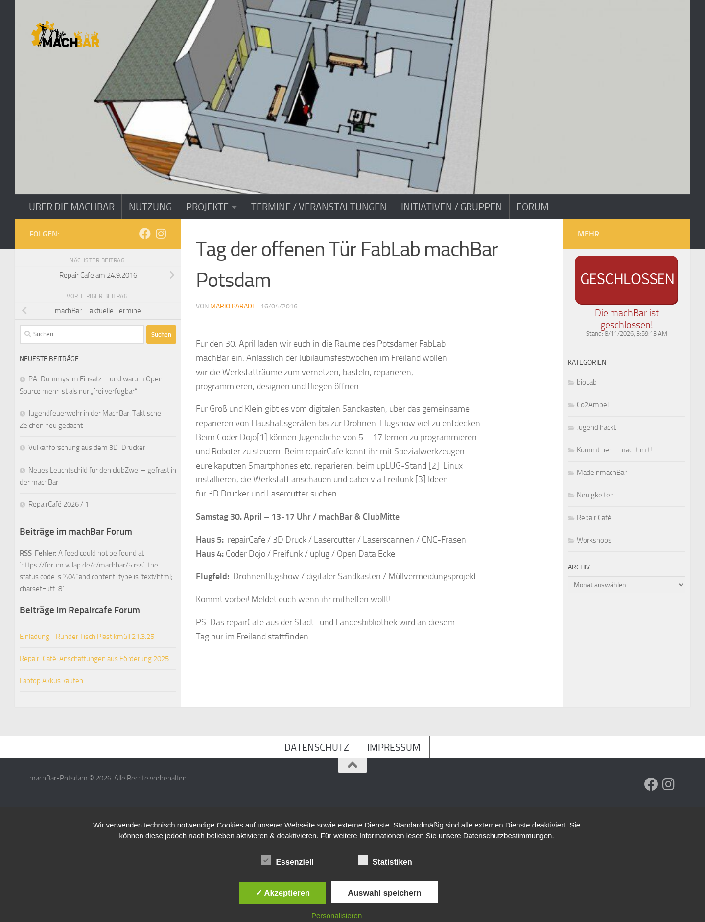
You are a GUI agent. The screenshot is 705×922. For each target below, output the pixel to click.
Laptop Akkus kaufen (51, 680)
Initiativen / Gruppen (451, 207)
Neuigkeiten (595, 495)
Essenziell (287, 860)
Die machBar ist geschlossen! (627, 319)
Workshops (594, 540)
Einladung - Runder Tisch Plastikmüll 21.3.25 (87, 636)
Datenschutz (316, 747)
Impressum (394, 747)
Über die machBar (72, 207)
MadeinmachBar (602, 472)
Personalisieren (336, 915)
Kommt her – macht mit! (614, 450)
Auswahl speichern (384, 892)
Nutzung (150, 207)
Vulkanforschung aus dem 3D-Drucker (86, 447)
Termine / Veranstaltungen (319, 207)
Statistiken (385, 860)
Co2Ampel (593, 405)
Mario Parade (233, 306)
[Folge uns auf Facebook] (145, 233)
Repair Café (594, 517)
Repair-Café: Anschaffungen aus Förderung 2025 (94, 658)
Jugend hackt (596, 427)
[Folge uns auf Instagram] (160, 233)
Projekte (207, 207)
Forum (533, 207)
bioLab (587, 382)
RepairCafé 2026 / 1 (58, 504)
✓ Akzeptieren (283, 892)
